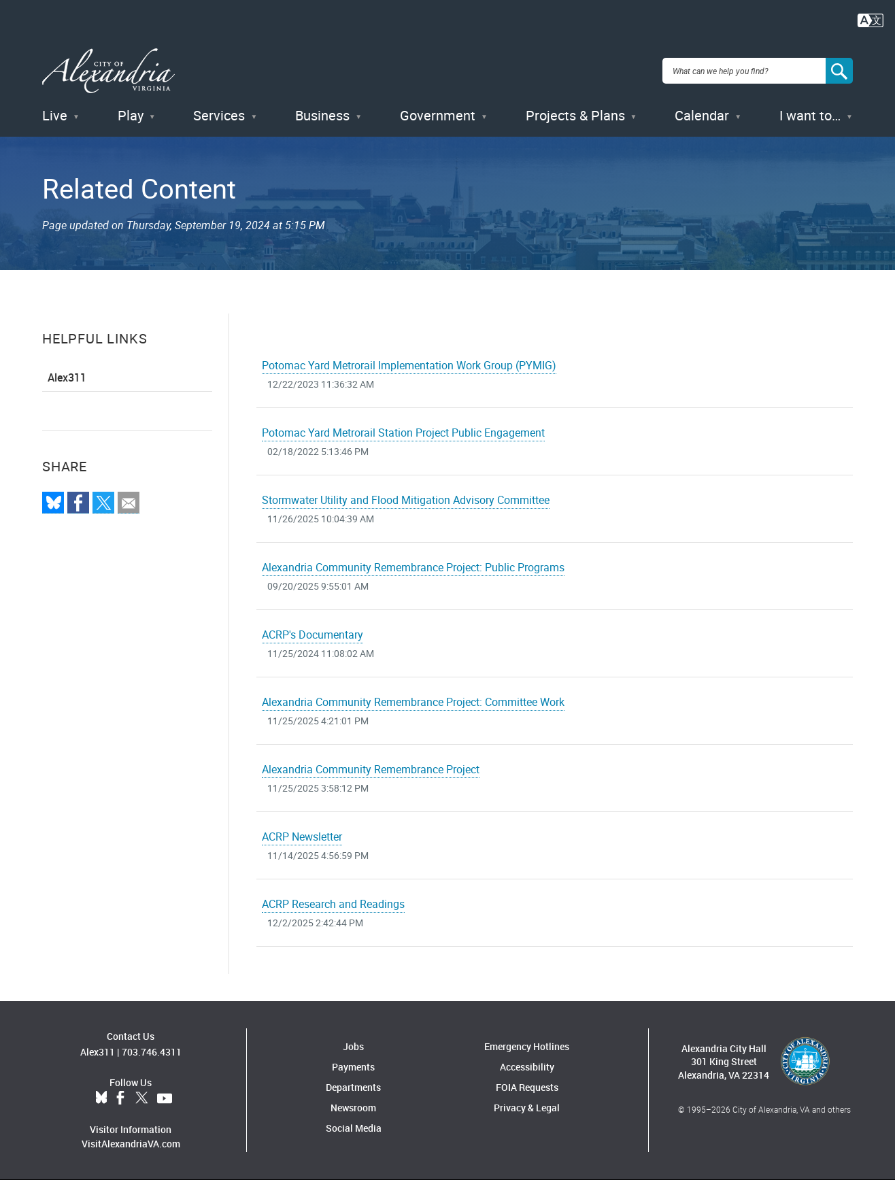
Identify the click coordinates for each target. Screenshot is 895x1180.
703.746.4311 (152, 1051)
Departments (353, 1087)
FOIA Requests (527, 1087)
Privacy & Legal (527, 1107)
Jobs (353, 1046)
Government (437, 115)
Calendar (702, 115)
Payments (353, 1066)
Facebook (120, 1098)
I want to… (810, 115)
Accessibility (527, 1066)
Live (54, 115)
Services (219, 115)
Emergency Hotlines (526, 1046)
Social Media (354, 1128)
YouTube (164, 1098)
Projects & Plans (575, 115)
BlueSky (101, 1098)
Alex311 (67, 377)
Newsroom (353, 1107)
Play (130, 115)
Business (322, 115)
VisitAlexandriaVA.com (131, 1143)
